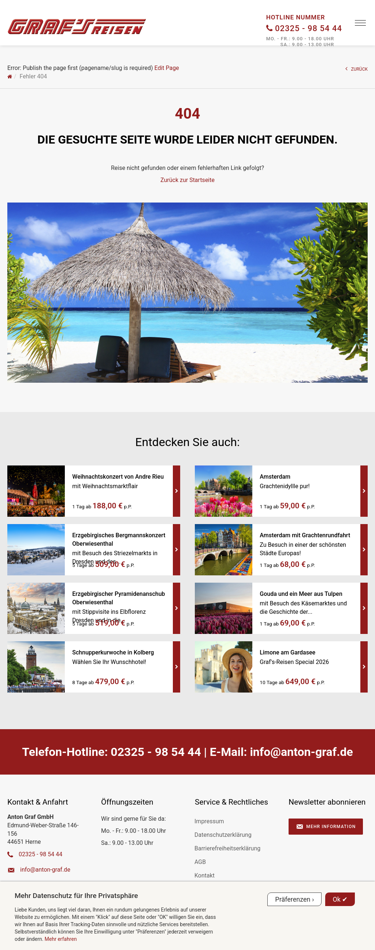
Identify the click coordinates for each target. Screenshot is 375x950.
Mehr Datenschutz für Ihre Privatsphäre (76, 895)
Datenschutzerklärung (223, 834)
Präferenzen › (294, 899)
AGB (200, 861)
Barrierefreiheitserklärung (227, 848)
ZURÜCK (356, 69)
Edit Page (166, 67)
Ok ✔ (340, 899)
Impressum (209, 821)
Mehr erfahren (61, 939)
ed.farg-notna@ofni (301, 752)
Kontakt (204, 875)
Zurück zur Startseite (187, 180)
